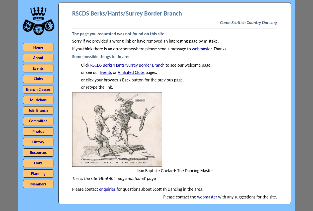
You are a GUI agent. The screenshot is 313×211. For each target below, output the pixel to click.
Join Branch (38, 110)
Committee (38, 121)
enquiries (107, 189)
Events (106, 72)
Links (38, 163)
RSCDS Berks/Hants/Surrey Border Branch (127, 65)
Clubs (38, 78)
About (38, 57)
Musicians (38, 99)
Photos (38, 131)
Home (38, 47)
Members (38, 184)
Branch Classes (38, 89)
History (38, 142)
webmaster (201, 49)
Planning (38, 173)
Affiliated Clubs (131, 72)
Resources (38, 152)
